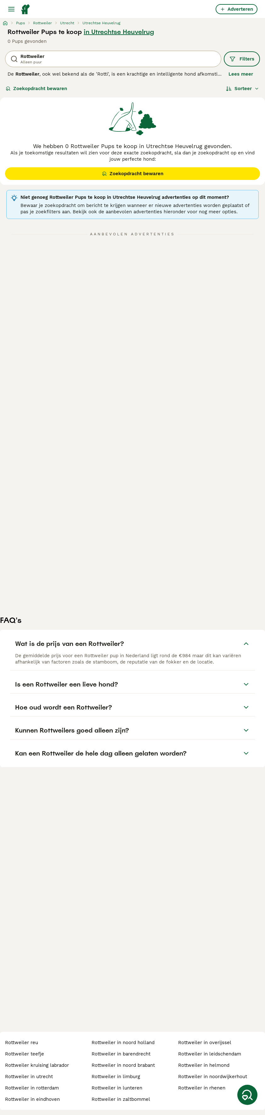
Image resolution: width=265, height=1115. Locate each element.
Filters (241, 59)
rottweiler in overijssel (204, 1042)
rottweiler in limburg (116, 1076)
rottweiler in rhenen (201, 1088)
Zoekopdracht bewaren (36, 88)
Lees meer (240, 74)
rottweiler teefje (24, 1054)
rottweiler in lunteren (117, 1088)
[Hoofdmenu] (11, 9)
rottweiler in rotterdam (32, 1088)
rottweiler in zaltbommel (121, 1099)
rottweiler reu (21, 1042)
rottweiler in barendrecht (121, 1054)
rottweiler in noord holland (123, 1042)
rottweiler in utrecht (29, 1076)
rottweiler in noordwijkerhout (212, 1076)
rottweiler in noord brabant (123, 1065)
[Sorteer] (242, 88)
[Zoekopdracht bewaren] (247, 1095)
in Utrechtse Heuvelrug (119, 32)
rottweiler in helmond (203, 1065)
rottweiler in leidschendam (209, 1054)
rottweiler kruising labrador (37, 1065)
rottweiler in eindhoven (32, 1099)
